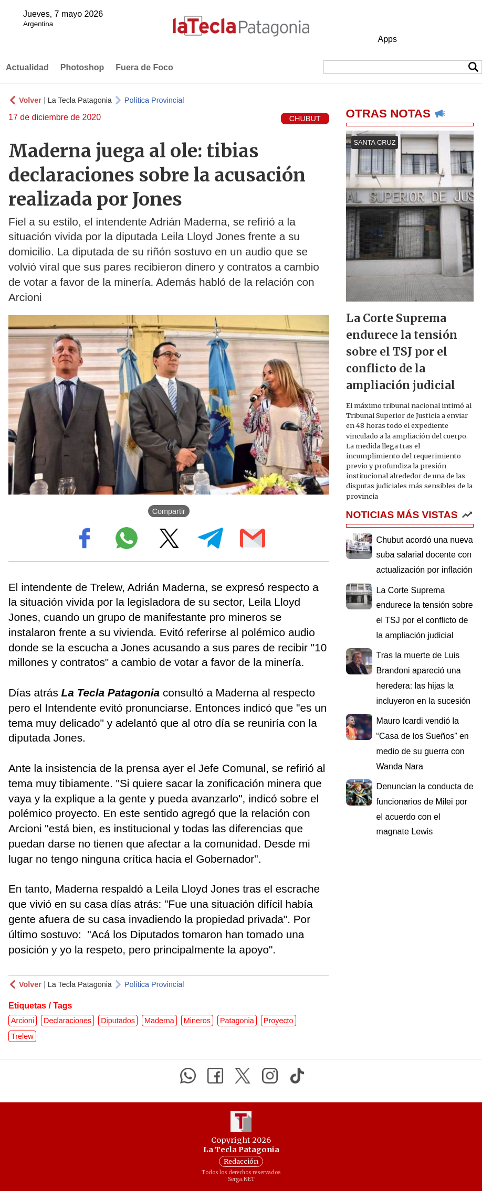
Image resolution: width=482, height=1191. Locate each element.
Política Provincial (154, 100)
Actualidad (27, 67)
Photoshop (82, 67)
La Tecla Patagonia (80, 100)
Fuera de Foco (144, 67)
